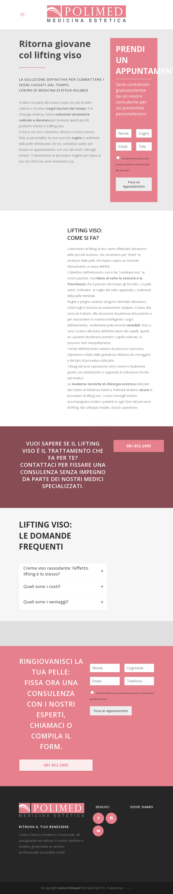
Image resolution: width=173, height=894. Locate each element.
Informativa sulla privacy (117, 693)
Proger (127, 888)
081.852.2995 (138, 445)
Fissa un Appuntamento (134, 184)
